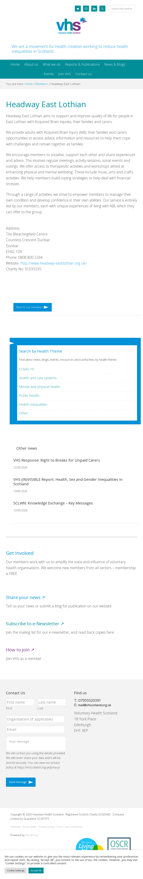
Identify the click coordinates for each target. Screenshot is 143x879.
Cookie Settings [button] (15, 870)
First (9, 708)
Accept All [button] (36, 870)
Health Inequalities (33, 404)
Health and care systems (38, 378)
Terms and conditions (69, 826)
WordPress (31, 835)
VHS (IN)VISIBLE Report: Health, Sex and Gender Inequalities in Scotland (68, 481)
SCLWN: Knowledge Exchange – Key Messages (53, 503)
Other (23, 413)
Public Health (29, 395)
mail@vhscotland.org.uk (94, 705)
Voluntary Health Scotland (71, 26)
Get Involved (20, 553)
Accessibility (30, 826)
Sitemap (15, 826)
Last (41, 708)
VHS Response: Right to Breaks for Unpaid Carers (56, 460)
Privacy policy (46, 826)
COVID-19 (26, 369)
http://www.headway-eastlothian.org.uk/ (53, 263)
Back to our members (29, 307)
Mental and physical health (39, 386)
